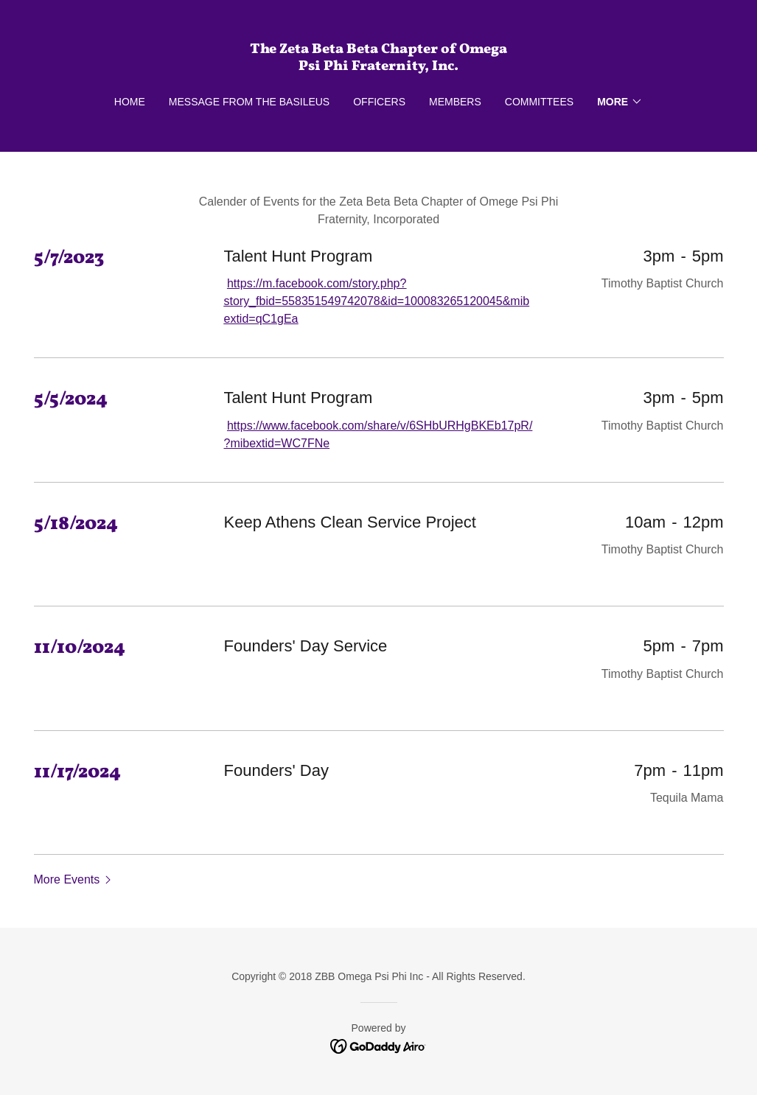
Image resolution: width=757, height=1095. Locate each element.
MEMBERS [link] (455, 102)
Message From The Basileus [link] (249, 102)
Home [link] (129, 102)
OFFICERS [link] (379, 102)
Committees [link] (539, 102)
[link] (378, 66)
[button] (620, 102)
